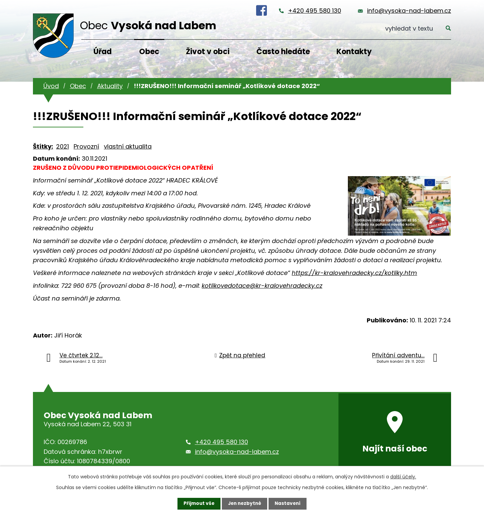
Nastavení (289, 503)
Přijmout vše (197, 503)
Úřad (102, 51)
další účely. (403, 476)
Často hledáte (283, 51)
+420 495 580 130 (314, 10)
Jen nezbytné (244, 503)
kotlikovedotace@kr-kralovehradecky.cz (262, 285)
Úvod (51, 86)
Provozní (86, 146)
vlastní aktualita (128, 146)
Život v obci (208, 51)
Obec (149, 51)
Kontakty (354, 51)
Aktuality (110, 86)
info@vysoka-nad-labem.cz (409, 10)
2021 (62, 146)
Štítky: (43, 146)
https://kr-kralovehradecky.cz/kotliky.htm (354, 273)
